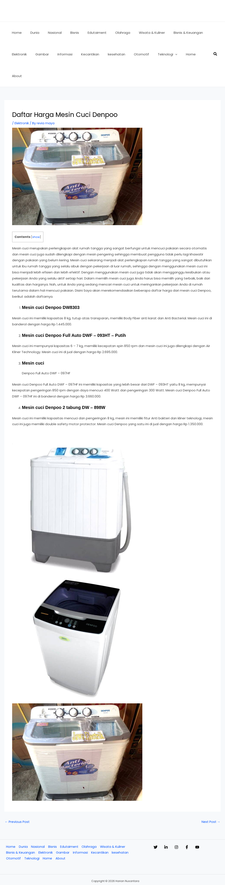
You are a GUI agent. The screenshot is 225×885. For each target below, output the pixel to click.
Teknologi (31, 837)
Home (10, 825)
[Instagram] (185, 826)
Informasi (80, 831)
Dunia (22, 825)
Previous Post (18, 800)
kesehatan (121, 831)
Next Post (210, 800)
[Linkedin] (170, 826)
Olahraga (89, 825)
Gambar (62, 831)
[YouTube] (215, 826)
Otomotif (13, 837)
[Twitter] (156, 826)
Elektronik (22, 101)
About (61, 837)
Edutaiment (68, 825)
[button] (161, 54)
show (36, 215)
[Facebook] (200, 826)
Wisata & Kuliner (113, 825)
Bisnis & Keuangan (20, 831)
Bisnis (52, 825)
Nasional (37, 825)
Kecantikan (100, 831)
